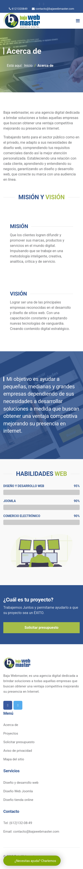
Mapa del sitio (13, 759)
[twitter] (43, 4)
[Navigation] (78, 21)
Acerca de (10, 725)
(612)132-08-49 (20, 823)
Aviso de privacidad (17, 751)
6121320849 (19, 8)
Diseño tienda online (18, 800)
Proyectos (10, 733)
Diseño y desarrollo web (21, 783)
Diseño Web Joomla (18, 791)
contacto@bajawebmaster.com (54, 8)
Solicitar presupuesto (41, 627)
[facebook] (39, 4)
